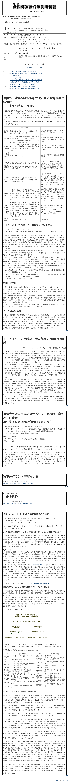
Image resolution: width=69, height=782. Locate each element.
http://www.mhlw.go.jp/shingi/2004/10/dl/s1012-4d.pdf (19, 503)
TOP (62, 780)
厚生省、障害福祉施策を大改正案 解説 (23, 71)
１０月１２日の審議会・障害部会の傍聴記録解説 (26, 80)
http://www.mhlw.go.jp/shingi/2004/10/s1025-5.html (18, 483)
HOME (58, 780)
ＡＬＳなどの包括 (16, 78)
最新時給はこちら (38, 565)
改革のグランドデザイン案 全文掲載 (22, 84)
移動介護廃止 (14, 75)
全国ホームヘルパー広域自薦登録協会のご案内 (25, 88)
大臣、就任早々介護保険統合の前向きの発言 (24, 82)
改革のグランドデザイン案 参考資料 (22, 86)
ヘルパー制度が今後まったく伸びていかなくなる (26, 73)
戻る (66, 780)
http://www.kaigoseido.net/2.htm (40, 583)
